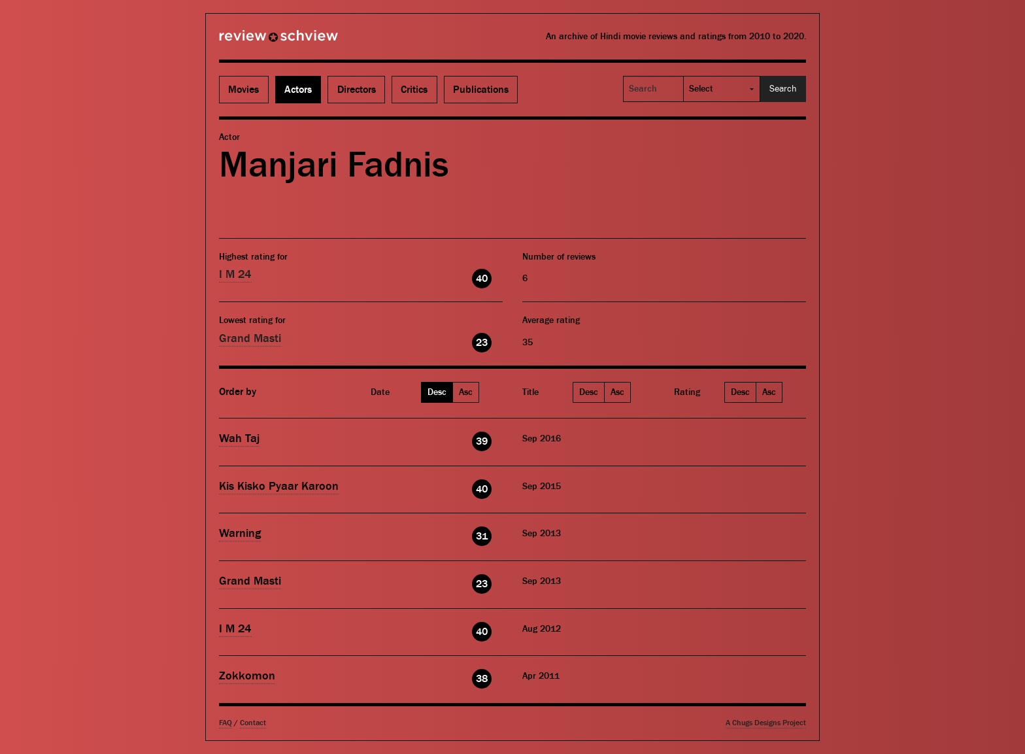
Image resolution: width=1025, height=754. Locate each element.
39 (482, 441)
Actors (298, 89)
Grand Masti (250, 338)
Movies (243, 89)
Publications (481, 89)
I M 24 (235, 274)
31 (482, 536)
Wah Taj (239, 438)
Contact (253, 723)
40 (482, 278)
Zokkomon (247, 675)
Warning (240, 533)
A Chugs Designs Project (766, 723)
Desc (437, 392)
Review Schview (256, 41)
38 (482, 678)
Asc (466, 392)
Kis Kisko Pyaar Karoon (279, 486)
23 (482, 342)
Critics (414, 89)
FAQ (225, 723)
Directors (356, 89)
